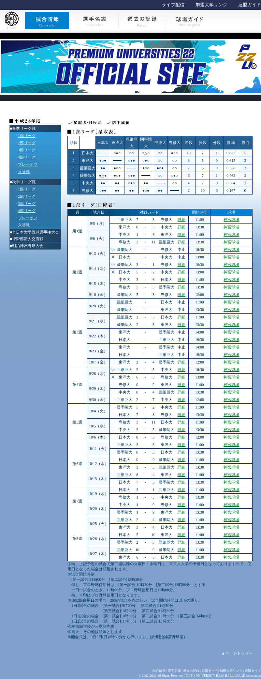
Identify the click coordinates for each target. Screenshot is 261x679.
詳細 (181, 219)
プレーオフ (27, 164)
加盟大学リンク (211, 4)
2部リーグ (27, 143)
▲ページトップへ (237, 653)
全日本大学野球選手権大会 (35, 232)
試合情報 (159, 670)
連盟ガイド (249, 4)
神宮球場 (231, 219)
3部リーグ (27, 150)
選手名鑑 (174, 670)
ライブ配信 (173, 4)
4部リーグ (27, 157)
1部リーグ (27, 135)
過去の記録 (191, 670)
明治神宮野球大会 (27, 245)
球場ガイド (210, 670)
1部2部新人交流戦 (27, 239)
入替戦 (24, 171)
